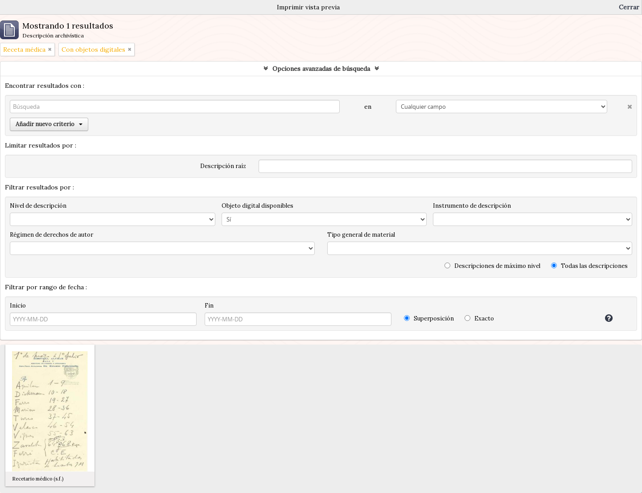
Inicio (18, 305)
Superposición (429, 318)
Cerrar (629, 7)
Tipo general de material (361, 234)
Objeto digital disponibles (257, 206)
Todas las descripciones (589, 266)
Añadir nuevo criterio (49, 124)
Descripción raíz (223, 166)
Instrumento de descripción (472, 206)
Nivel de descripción (38, 206)
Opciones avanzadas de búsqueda (321, 69)
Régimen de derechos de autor (51, 234)
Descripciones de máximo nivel (492, 266)
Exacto (479, 318)
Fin (209, 305)
